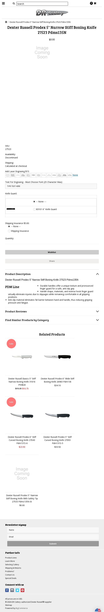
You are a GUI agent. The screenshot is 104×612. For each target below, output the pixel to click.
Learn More (10, 561)
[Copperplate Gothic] (38, 175)
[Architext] (7, 175)
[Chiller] (28, 175)
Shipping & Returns (13, 568)
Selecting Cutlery (12, 564)
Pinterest (22, 590)
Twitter (17, 590)
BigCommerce (22, 608)
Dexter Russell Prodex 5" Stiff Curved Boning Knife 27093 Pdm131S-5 (57, 440)
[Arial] (12, 175)
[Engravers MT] (54, 175)
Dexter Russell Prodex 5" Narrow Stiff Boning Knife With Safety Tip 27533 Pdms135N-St (22, 498)
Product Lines (11, 557)
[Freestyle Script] (59, 175)
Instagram (12, 590)
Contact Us (9, 575)
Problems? (9, 571)
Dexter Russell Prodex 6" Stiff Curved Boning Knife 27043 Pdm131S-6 (22, 440)
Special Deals (10, 578)
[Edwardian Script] (49, 175)
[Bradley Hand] (18, 175)
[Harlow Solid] (64, 175)
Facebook (7, 590)
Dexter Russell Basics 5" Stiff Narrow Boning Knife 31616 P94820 (22, 381)
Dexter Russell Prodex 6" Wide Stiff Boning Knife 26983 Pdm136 (57, 380)
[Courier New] (43, 175)
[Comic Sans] (33, 175)
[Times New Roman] (69, 175)
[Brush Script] (23, 175)
